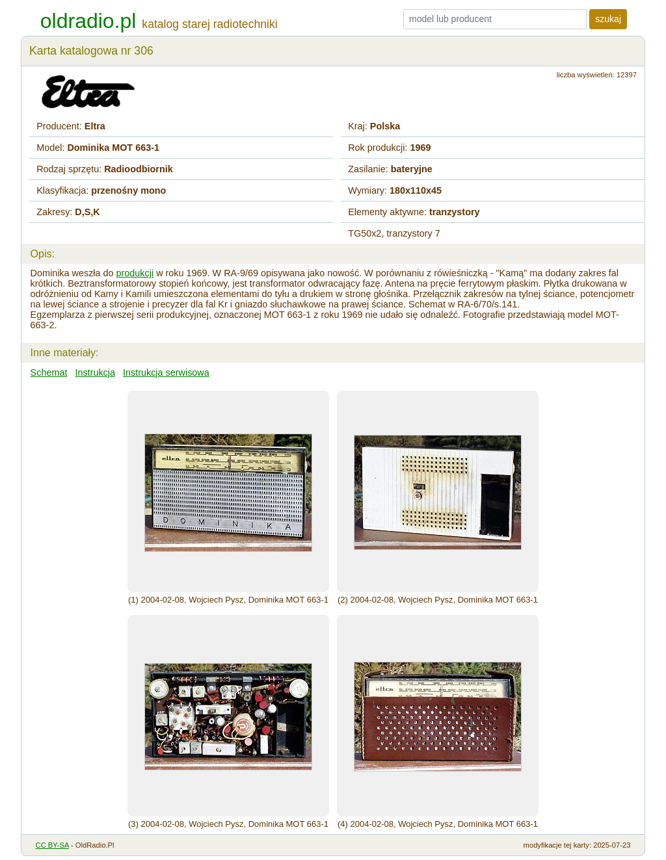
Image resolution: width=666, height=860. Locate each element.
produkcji (135, 273)
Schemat (49, 372)
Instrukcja (95, 372)
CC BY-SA (52, 845)
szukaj (608, 19)
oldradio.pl (88, 21)
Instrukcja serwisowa (166, 372)
